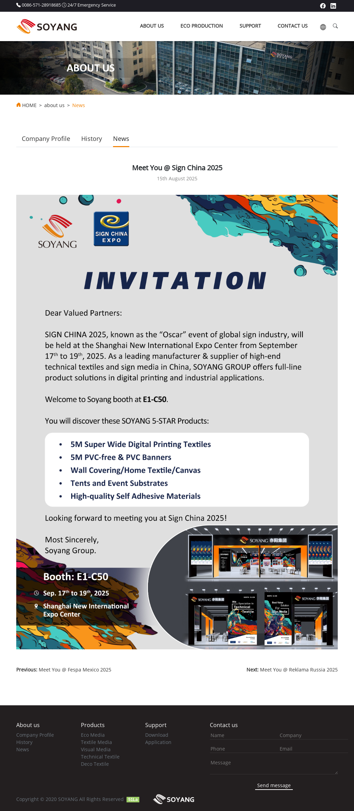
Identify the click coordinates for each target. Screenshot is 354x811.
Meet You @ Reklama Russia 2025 (292, 669)
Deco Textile (95, 764)
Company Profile (46, 138)
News (121, 138)
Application (158, 742)
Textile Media (96, 742)
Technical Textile (100, 756)
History (91, 138)
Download (156, 735)
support (250, 25)
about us (152, 25)
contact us (293, 25)
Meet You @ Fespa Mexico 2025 (63, 669)
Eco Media (93, 735)
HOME (29, 105)
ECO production (201, 25)
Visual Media (96, 749)
